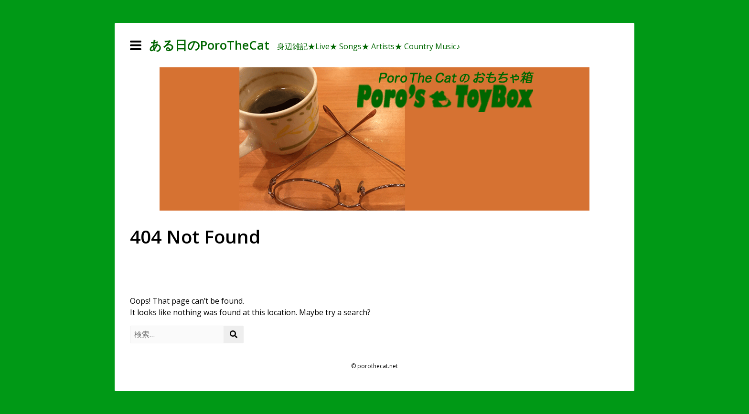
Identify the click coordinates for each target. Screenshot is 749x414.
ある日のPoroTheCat (209, 45)
